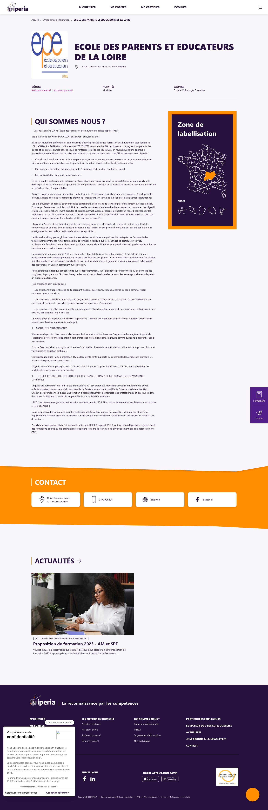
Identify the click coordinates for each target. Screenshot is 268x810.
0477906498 (106, 499)
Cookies (163, 797)
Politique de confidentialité (180, 797)
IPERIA (137, 729)
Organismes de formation (56, 19)
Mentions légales (150, 797)
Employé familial (90, 740)
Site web (155, 499)
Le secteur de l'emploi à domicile (209, 725)
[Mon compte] (251, 7)
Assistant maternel (91, 724)
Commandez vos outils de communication (117, 797)
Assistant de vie (90, 729)
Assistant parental (91, 735)
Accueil (35, 19)
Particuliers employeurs (203, 719)
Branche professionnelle (146, 724)
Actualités (54, 560)
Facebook (208, 499)
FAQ (138, 797)
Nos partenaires (142, 740)
